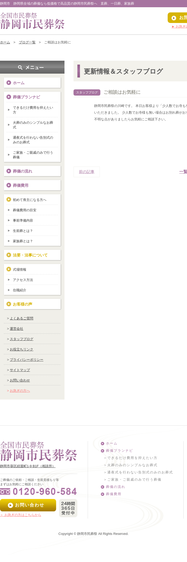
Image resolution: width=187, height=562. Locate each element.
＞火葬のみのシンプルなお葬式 (130, 465)
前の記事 (86, 171)
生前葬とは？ (23, 231)
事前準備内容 (23, 220)
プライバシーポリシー (26, 360)
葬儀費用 (20, 185)
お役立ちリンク (21, 349)
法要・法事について (30, 255)
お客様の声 (22, 304)
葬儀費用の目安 (24, 210)
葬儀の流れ (22, 171)
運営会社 (16, 329)
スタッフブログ (21, 339)
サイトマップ (20, 370)
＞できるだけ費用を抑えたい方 (130, 458)
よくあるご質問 (21, 318)
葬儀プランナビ (119, 450)
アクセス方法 (23, 280)
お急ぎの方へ (20, 391)
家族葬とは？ (23, 241)
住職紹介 (19, 290)
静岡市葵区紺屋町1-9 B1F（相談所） (27, 466)
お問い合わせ (20, 380)
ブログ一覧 (27, 42)
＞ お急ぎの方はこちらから (20, 515)
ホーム (5, 42)
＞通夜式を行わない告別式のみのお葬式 (138, 472)
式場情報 (19, 269)
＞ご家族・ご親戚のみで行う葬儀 (132, 479)
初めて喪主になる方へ (29, 200)
